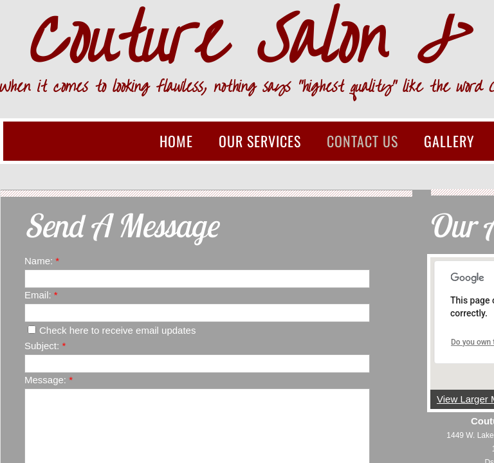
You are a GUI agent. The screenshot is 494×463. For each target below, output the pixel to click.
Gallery (449, 141)
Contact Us (362, 141)
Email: (41, 294)
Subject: (45, 345)
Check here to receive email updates (112, 330)
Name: (41, 260)
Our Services (260, 141)
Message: (48, 379)
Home (176, 141)
